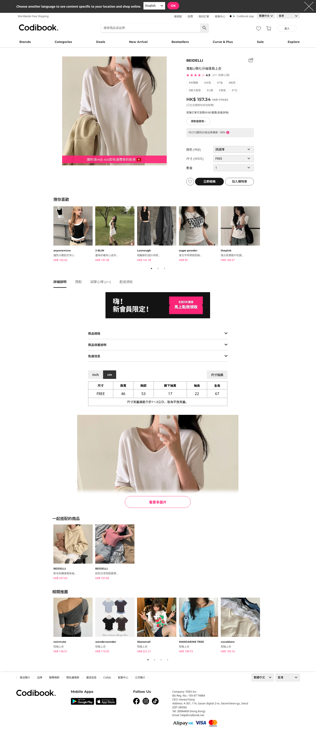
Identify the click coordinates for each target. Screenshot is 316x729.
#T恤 (220, 83)
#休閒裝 (193, 83)
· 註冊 (189, 16)
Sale (260, 42)
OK (173, 6)
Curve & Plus (223, 42)
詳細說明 (59, 282)
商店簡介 (25, 677)
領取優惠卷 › (198, 121)
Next (266, 234)
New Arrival (138, 42)
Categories (63, 42)
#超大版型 (195, 90)
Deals (100, 42)
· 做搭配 (177, 16)
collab (107, 677)
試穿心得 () (100, 282)
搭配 (78, 282)
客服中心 (123, 677)
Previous (50, 234)
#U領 (210, 90)
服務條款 (54, 677)
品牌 (39, 677)
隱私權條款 (72, 677)
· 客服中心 (219, 16)
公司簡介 (140, 677)
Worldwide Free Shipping (33, 16)
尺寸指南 (217, 375)
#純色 (232, 83)
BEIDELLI (194, 60)
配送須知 (126, 282)
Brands (25, 42)
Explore (294, 42)
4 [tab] (167, 660)
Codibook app (245, 16)
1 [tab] (151, 268)
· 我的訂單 (203, 16)
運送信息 (91, 677)
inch (95, 375)
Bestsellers (180, 42)
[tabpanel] (74, 234)
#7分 (235, 90)
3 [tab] (164, 268)
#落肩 (222, 90)
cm (109, 375)
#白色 (207, 83)
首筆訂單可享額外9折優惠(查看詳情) (207, 112)
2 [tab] (158, 268)
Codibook (38, 27)
